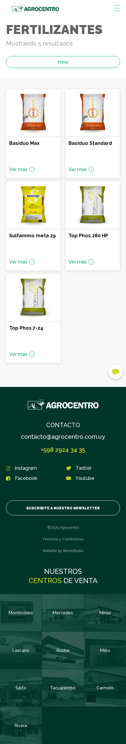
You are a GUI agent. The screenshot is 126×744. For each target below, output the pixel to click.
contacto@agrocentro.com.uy (63, 436)
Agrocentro (35, 8)
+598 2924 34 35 (63, 449)
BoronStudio (73, 551)
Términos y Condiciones (63, 539)
